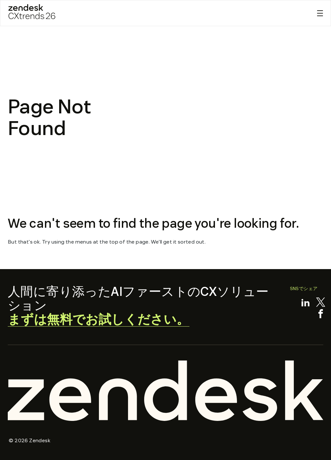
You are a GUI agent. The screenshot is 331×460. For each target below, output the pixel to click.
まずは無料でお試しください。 (98, 319)
